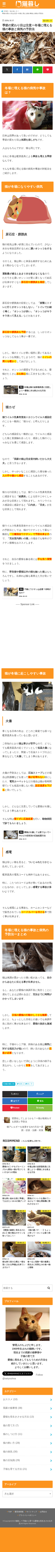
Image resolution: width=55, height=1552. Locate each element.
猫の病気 (10, 1451)
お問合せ (43, 1512)
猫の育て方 (10, 1425)
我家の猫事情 (12, 1408)
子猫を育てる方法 (15, 1469)
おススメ (10, 1399)
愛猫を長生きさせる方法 (18, 1416)
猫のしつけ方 (12, 1434)
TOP (10, 1512)
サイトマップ (31, 1512)
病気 (21, 1084)
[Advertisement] (27, 634)
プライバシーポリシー (27, 1515)
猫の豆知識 (11, 1460)
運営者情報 (19, 1512)
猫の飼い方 (9, 1084)
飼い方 (30, 1084)
